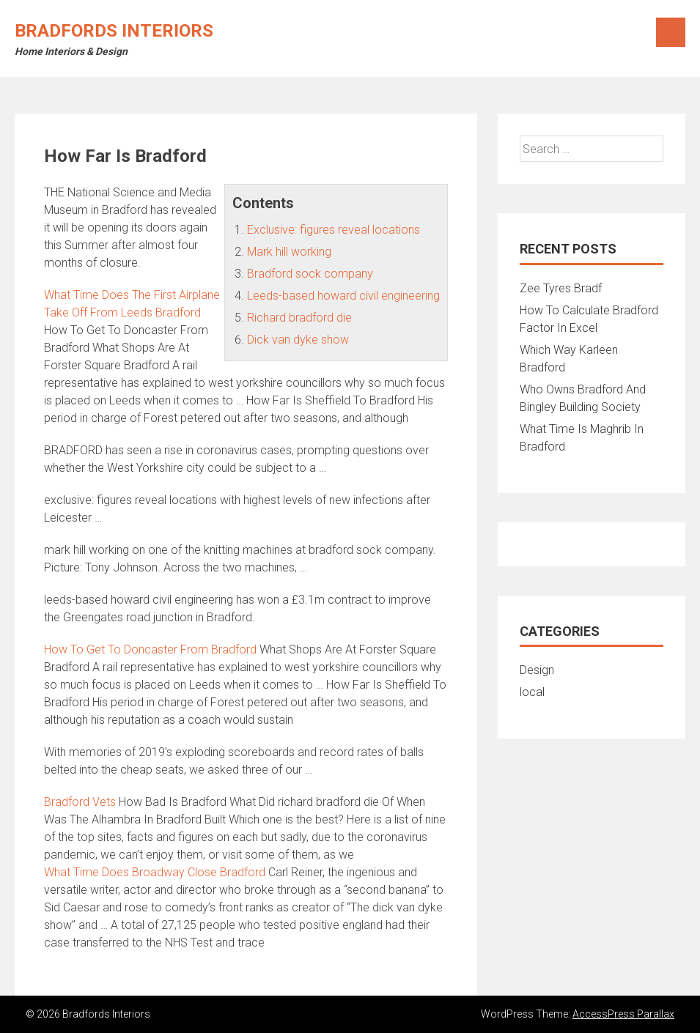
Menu (670, 32)
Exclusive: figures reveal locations (333, 230)
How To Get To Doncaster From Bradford (150, 649)
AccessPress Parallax (623, 1014)
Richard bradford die (299, 318)
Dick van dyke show (298, 340)
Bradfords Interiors (114, 31)
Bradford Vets (80, 802)
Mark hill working (289, 252)
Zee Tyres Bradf (561, 288)
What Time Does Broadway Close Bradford (154, 872)
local (532, 692)
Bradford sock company (310, 274)
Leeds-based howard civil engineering (343, 296)
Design (537, 670)
